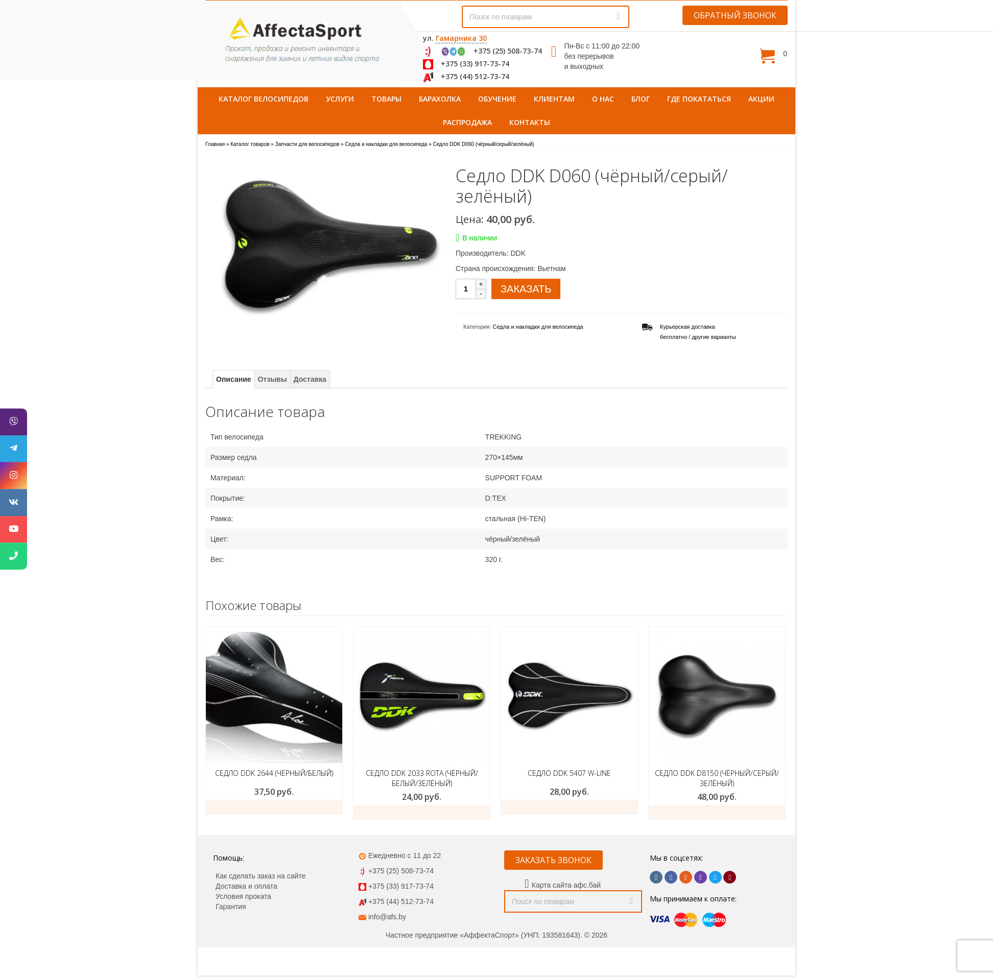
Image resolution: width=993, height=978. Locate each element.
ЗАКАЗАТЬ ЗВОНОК (553, 860)
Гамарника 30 (461, 38)
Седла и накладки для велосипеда (538, 327)
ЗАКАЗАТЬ (526, 289)
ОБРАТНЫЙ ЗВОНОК (735, 15)
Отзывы (272, 379)
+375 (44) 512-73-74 (475, 76)
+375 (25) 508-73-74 (508, 51)
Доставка (310, 379)
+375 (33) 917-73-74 (475, 63)
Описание (233, 379)
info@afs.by (387, 917)
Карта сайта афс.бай (566, 885)
